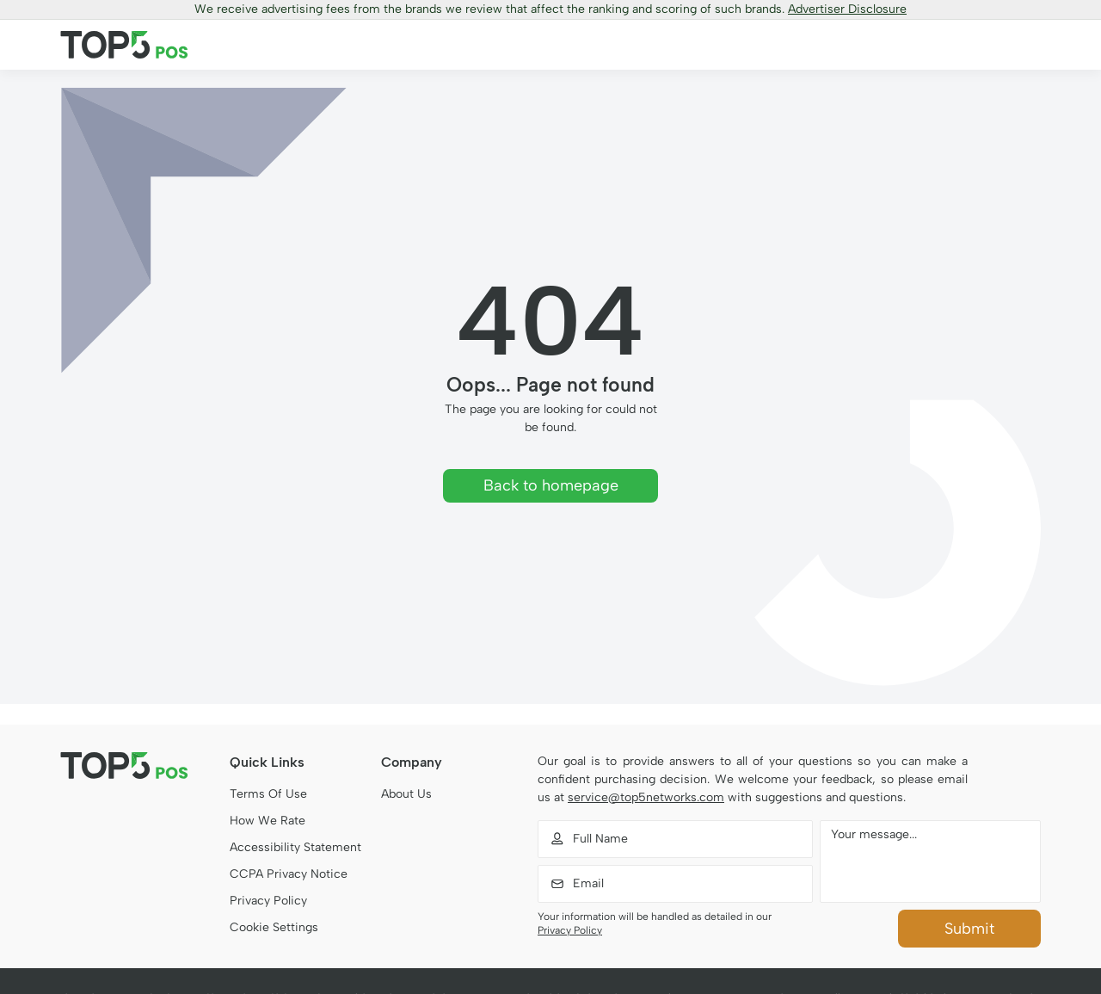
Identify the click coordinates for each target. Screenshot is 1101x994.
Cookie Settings (274, 927)
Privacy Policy (268, 900)
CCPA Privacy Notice (289, 874)
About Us (406, 794)
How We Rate (267, 820)
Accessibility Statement (295, 847)
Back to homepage (550, 485)
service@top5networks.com (646, 797)
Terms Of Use (268, 794)
